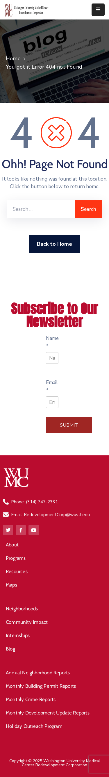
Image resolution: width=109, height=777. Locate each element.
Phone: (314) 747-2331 (34, 502)
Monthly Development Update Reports (48, 713)
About (12, 545)
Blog (10, 649)
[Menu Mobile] (98, 9)
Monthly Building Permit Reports (41, 686)
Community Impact (27, 622)
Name (52, 342)
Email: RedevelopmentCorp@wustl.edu (50, 515)
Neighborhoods (22, 609)
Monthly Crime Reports (31, 699)
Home (13, 58)
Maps (11, 585)
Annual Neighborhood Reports (38, 673)
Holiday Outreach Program (34, 726)
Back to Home (54, 243)
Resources (17, 571)
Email (52, 386)
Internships (18, 635)
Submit (69, 425)
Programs (16, 558)
